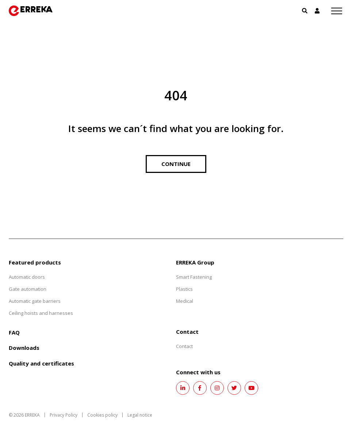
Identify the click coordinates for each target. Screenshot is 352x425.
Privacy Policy (63, 415)
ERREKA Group (195, 262)
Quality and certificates (41, 363)
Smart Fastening (194, 277)
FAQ (14, 332)
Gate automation (27, 289)
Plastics (184, 289)
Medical (184, 301)
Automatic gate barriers (35, 301)
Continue (176, 163)
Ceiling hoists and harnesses (41, 313)
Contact (184, 346)
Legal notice (139, 415)
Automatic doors (27, 277)
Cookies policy (102, 415)
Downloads (24, 347)
